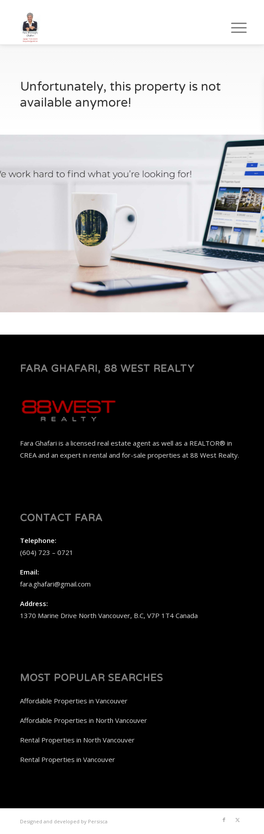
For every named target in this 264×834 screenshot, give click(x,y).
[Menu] (232, 27)
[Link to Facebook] (224, 819)
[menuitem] (232, 27)
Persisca (98, 821)
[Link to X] (237, 819)
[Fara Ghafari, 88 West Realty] (110, 26)
